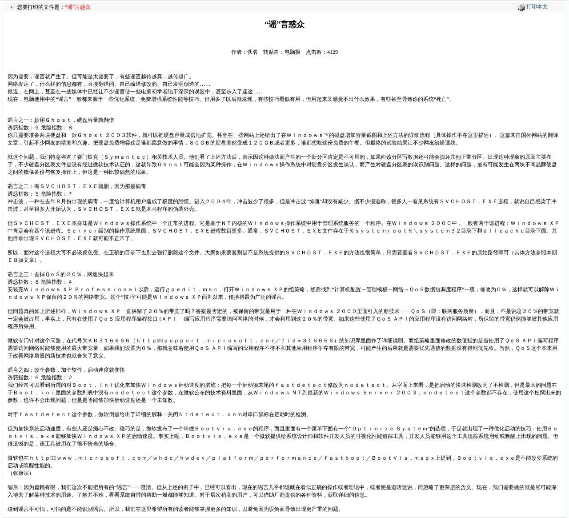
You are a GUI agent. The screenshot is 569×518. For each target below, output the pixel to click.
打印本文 (537, 7)
